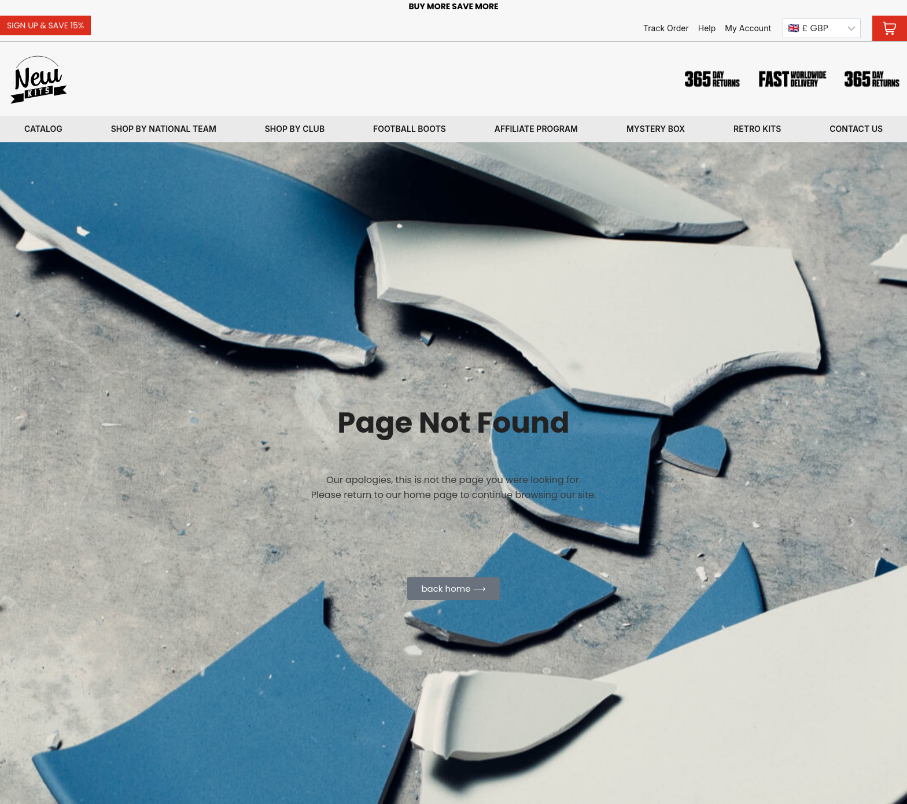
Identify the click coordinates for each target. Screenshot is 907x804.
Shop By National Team (163, 129)
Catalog (43, 129)
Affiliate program (536, 129)
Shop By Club (295, 129)
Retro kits (757, 129)
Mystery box (655, 129)
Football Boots (409, 129)
